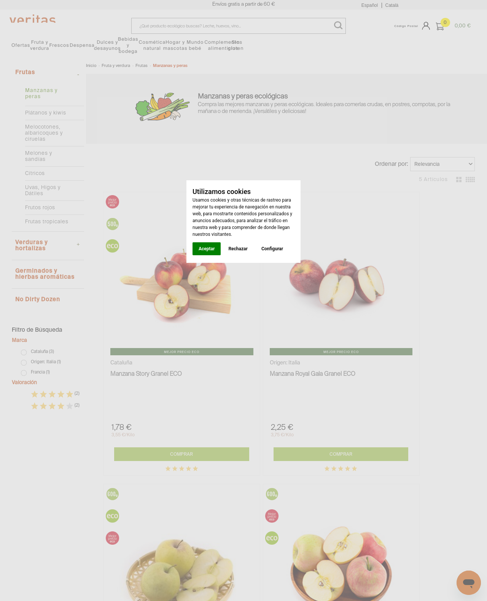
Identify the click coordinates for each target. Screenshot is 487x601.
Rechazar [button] (237, 248)
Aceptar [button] (207, 248)
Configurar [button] (272, 248)
